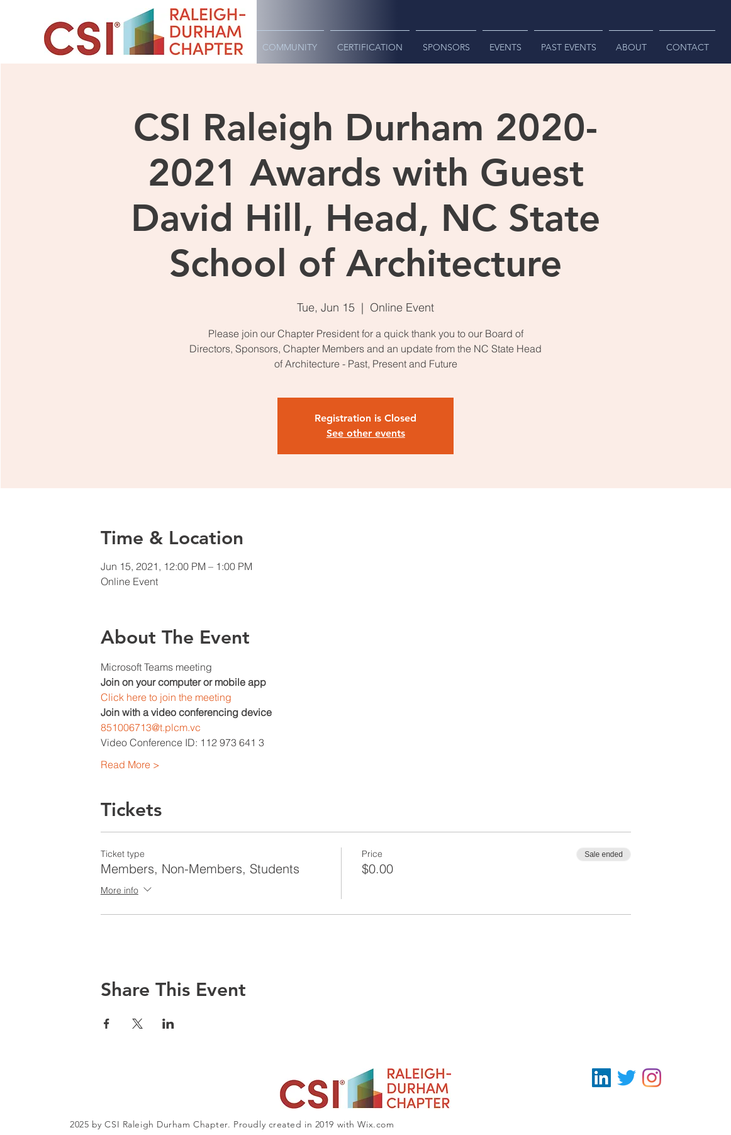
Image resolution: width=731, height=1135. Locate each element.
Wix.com (375, 1124)
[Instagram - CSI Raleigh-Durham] (651, 1077)
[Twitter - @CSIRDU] (626, 1077)
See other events (365, 433)
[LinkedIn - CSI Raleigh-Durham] (601, 1077)
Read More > (130, 764)
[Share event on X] (137, 1024)
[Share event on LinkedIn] (168, 1024)
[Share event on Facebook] (107, 1024)
